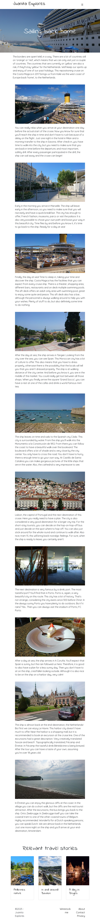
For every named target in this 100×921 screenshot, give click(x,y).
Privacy (81, 915)
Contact (80, 912)
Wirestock (65, 908)
